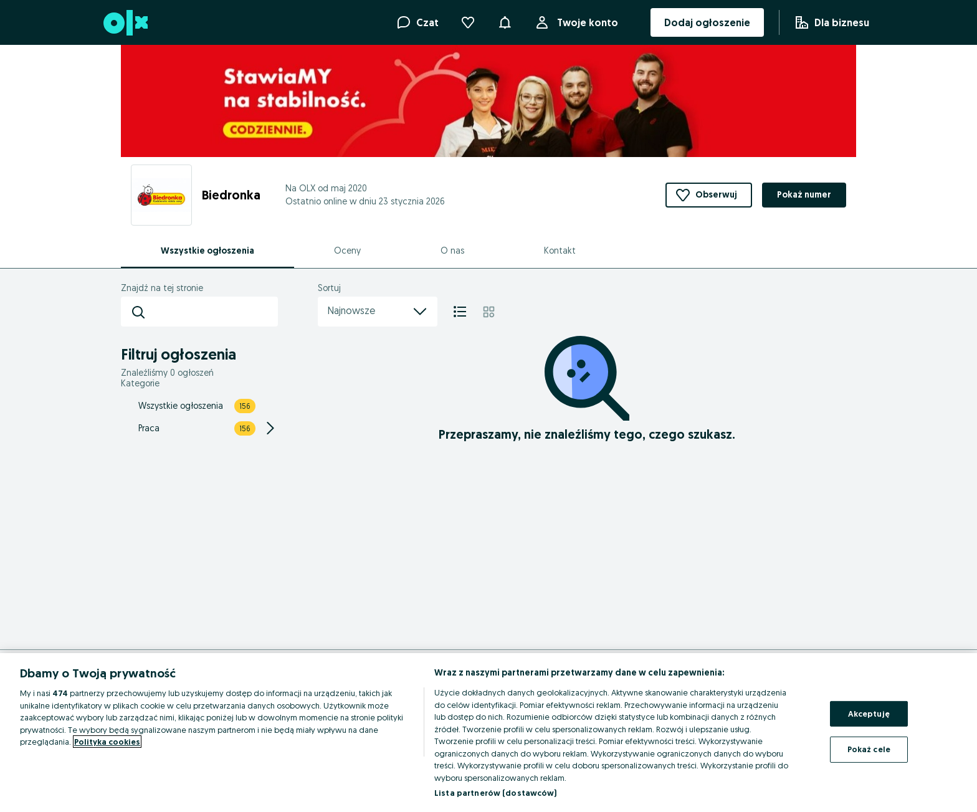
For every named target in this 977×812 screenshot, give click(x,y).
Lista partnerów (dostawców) (495, 793)
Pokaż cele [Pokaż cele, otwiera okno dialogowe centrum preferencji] (868, 749)
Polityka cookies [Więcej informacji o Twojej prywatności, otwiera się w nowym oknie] (107, 742)
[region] (488, 732)
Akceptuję (869, 714)
